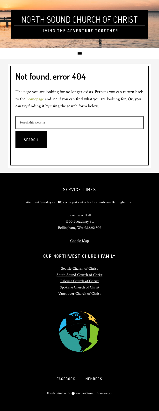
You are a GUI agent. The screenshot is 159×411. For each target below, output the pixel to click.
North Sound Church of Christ (79, 19)
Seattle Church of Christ (79, 268)
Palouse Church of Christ (79, 281)
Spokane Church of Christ (79, 287)
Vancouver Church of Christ (79, 293)
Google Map (79, 240)
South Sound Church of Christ (79, 274)
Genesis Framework (98, 393)
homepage (35, 99)
